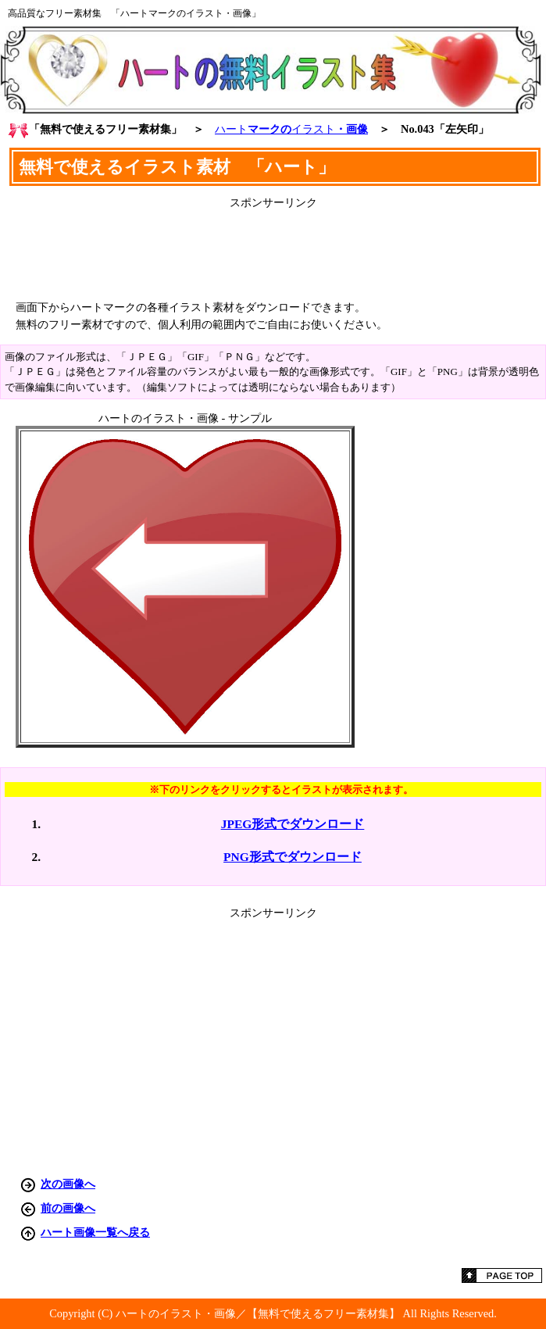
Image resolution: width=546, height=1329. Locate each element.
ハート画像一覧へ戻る (95, 1232)
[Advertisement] (273, 249)
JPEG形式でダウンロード (293, 824)
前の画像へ (68, 1208)
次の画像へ (68, 1183)
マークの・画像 (291, 129)
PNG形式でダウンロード (292, 856)
